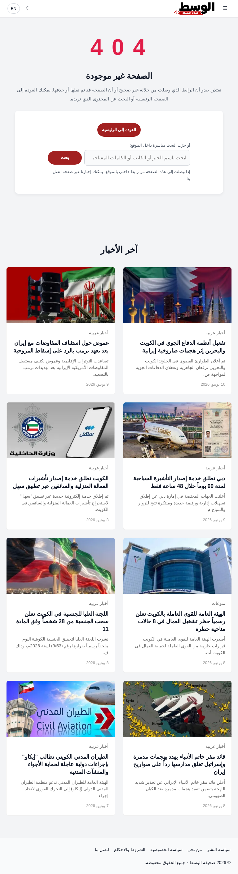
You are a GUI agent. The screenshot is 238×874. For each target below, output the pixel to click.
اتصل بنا (102, 849)
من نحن (194, 849)
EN (13, 8)
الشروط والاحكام (129, 849)
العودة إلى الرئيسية (119, 129)
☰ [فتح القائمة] (225, 8)
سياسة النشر (219, 849)
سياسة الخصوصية (166, 849)
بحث (65, 157)
